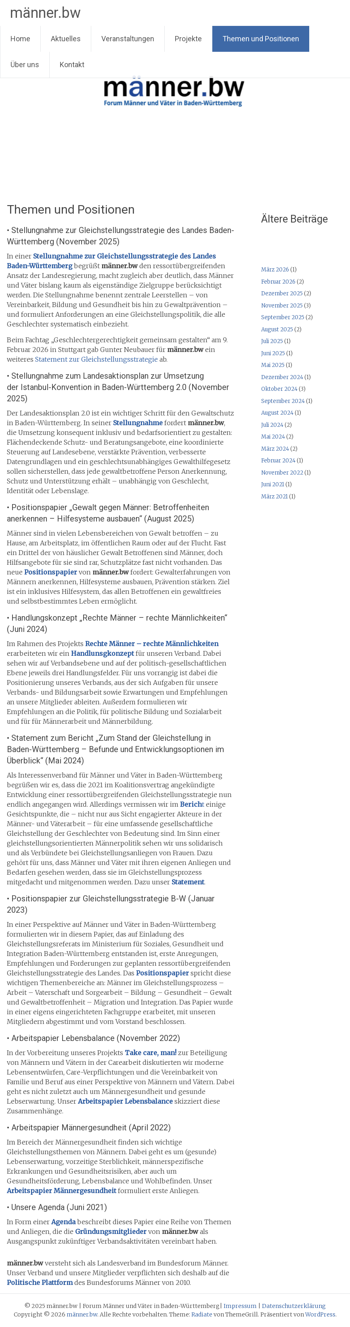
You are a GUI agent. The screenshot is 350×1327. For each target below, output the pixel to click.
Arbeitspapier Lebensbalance (125, 1101)
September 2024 (283, 401)
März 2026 (275, 269)
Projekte (188, 38)
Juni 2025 (273, 353)
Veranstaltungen (127, 38)
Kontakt (72, 64)
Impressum (240, 1306)
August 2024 (277, 412)
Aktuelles (66, 38)
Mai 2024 (273, 436)
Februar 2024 (278, 460)
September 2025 (282, 317)
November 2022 (282, 472)
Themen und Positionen (260, 38)
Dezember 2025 (282, 293)
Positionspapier (50, 572)
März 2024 (275, 448)
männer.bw (45, 12)
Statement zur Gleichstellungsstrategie (96, 359)
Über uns (24, 64)
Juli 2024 (272, 425)
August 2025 (277, 329)
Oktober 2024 (279, 389)
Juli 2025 (272, 341)
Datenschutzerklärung (294, 1306)
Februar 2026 (278, 281)
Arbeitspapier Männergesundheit (61, 1191)
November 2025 (282, 305)
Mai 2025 (273, 365)
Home (20, 38)
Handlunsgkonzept (102, 653)
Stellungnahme (138, 423)
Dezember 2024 (282, 377)
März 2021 (274, 496)
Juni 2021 (272, 484)
